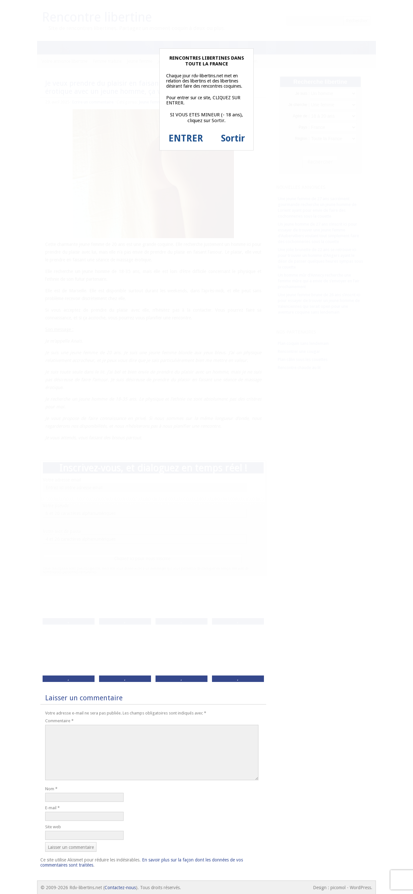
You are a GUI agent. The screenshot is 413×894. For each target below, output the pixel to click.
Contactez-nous (120, 887)
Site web (53, 826)
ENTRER (185, 138)
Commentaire (59, 720)
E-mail (52, 807)
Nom (51, 788)
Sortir (233, 138)
